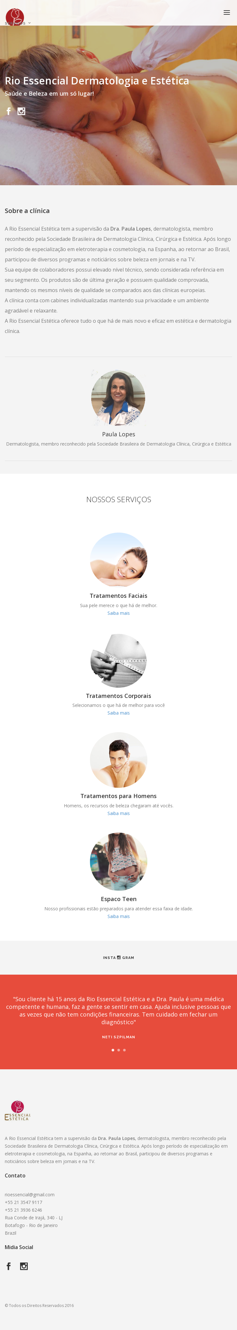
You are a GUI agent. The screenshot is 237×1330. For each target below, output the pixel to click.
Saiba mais (118, 613)
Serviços (15, 23)
